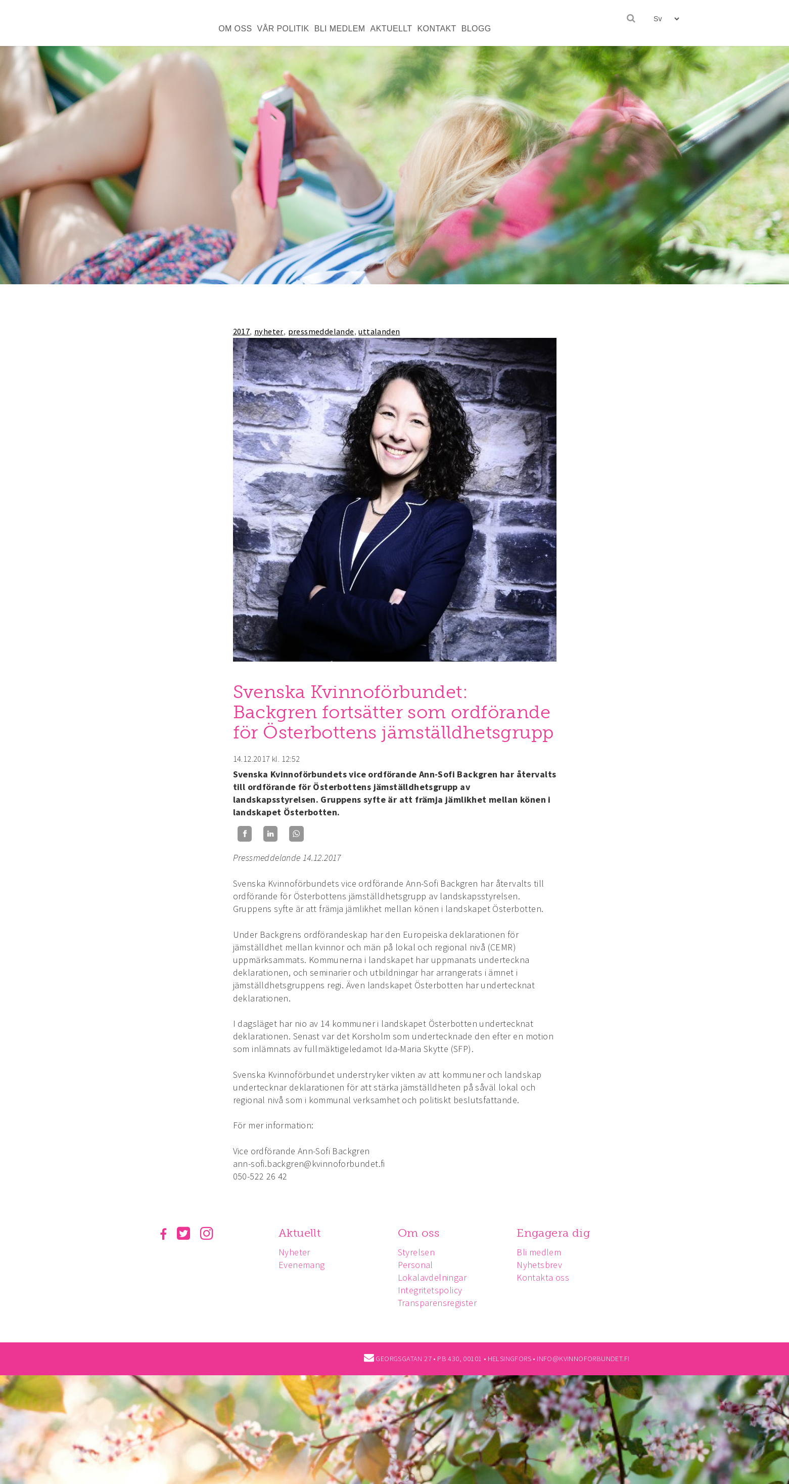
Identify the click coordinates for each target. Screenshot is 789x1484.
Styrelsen (416, 1252)
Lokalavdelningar (432, 1277)
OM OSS (235, 28)
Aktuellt (299, 1233)
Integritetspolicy (430, 1290)
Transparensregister (437, 1302)
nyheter (269, 331)
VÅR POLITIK (283, 28)
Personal (415, 1265)
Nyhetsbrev (539, 1265)
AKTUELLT (391, 28)
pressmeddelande (321, 331)
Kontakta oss (543, 1277)
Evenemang (302, 1265)
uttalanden (379, 331)
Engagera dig (553, 1233)
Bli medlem (539, 1252)
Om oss (418, 1233)
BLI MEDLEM (339, 28)
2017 (241, 331)
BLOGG (476, 28)
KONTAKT (436, 28)
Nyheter (294, 1252)
